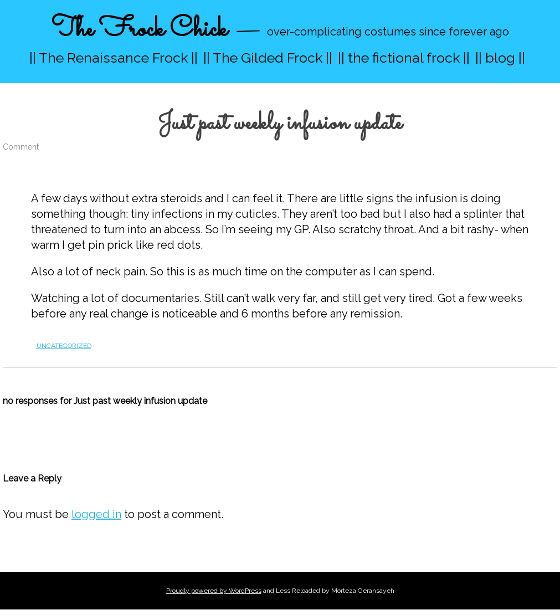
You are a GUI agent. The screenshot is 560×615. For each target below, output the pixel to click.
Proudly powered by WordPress (213, 590)
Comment (21, 146)
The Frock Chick (139, 29)
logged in (96, 514)
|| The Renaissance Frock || (113, 57)
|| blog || (500, 57)
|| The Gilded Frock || (267, 57)
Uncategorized (64, 346)
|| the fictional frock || (404, 57)
